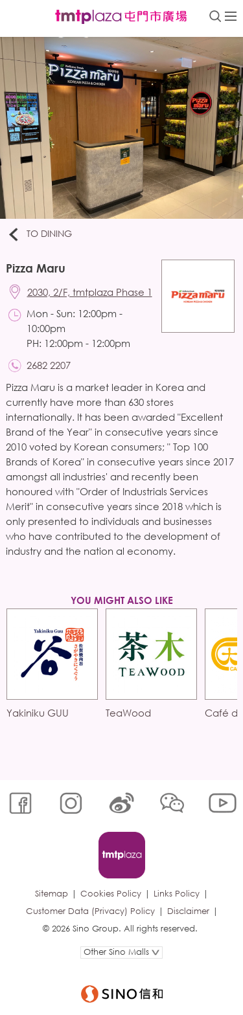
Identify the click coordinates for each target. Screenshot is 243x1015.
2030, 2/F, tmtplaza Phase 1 (89, 291)
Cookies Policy (110, 893)
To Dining (39, 234)
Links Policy (177, 893)
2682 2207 (49, 365)
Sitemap (51, 893)
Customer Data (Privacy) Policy (90, 911)
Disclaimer (188, 911)
